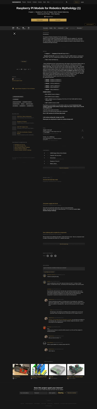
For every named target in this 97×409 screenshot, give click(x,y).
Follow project (40, 20)
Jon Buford (34, 378)
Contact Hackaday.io (29, 403)
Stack (44, 2)
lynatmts (48, 281)
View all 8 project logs (64, 244)
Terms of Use (43, 403)
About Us (22, 403)
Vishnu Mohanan (50, 342)
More (49, 2)
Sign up (76, 2)
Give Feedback (37, 403)
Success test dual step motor (51, 179)
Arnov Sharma (53, 378)
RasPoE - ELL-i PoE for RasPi (75, 377)
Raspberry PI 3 (30, 105)
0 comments (59, 181)
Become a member (38, 389)
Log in (82, 2)
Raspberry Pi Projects (22, 121)
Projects (24, 2)
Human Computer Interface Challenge (23, 150)
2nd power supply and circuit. (51, 203)
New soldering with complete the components (55, 232)
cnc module (15, 105)
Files (55, 28)
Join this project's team (17, 80)
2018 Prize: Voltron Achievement (24, 116)
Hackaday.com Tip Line (20, 144)
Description (45, 28)
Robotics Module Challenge (21, 148)
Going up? (48, 400)
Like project (57, 20)
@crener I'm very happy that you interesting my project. (60, 319)
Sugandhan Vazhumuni (51, 274)
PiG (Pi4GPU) (16, 377)
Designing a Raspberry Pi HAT (39, 377)
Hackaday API (56, 403)
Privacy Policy (50, 403)
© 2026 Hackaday (48, 405)
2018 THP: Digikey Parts (22, 126)
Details (50, 28)
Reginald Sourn (48, 16)
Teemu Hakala (71, 378)
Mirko (15, 378)
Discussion (80, 28)
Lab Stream (49, 289)
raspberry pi (22, 105)
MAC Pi (51, 377)
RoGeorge (49, 326)
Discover (29, 2)
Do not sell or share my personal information (68, 403)
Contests (35, 2)
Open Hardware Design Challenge (22, 147)
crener (51, 309)
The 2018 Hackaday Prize (14, 34)
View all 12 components (63, 168)
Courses (40, 2)
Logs (67, 28)
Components (61, 28)
